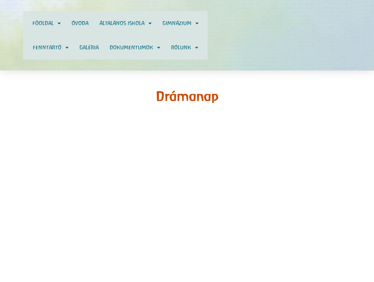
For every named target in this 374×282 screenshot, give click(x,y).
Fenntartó (51, 47)
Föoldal (47, 23)
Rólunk (184, 47)
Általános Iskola (125, 23)
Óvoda (80, 23)
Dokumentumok (135, 47)
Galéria (89, 47)
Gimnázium (181, 23)
